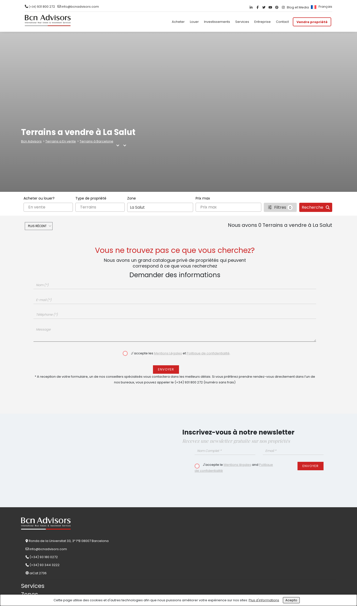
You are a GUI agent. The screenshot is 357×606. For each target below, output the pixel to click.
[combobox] (160, 207)
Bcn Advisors (31, 141)
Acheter (178, 21)
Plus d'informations (264, 600)
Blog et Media (298, 7)
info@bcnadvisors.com (80, 6)
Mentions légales (237, 464)
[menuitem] (321, 6)
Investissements (217, 21)
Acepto (291, 600)
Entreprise (262, 21)
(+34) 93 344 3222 (45, 565)
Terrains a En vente (60, 141)
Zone (131, 198)
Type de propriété (90, 198)
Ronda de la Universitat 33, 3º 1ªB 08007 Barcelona (69, 541)
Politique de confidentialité (208, 353)
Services (242, 21)
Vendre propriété (312, 21)
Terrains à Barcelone (96, 141)
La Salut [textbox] (137, 207)
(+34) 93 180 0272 (44, 557)
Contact (282, 21)
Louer (194, 21)
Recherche (316, 207)
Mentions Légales (168, 353)
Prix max (203, 198)
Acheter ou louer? (39, 198)
